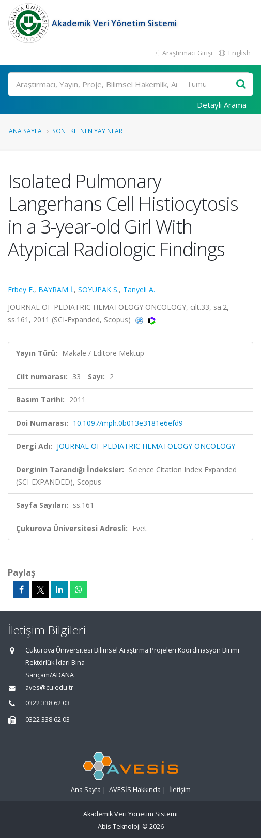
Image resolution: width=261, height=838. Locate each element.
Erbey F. (21, 289)
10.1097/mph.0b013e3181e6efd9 (128, 423)
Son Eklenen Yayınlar (87, 131)
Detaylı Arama (222, 105)
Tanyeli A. (139, 289)
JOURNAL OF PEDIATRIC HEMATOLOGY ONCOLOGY (146, 446)
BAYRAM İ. (56, 289)
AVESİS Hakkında (135, 789)
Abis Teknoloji (119, 826)
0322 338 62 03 (47, 703)
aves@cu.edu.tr (49, 687)
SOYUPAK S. (98, 289)
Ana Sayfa (25, 131)
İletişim (180, 789)
